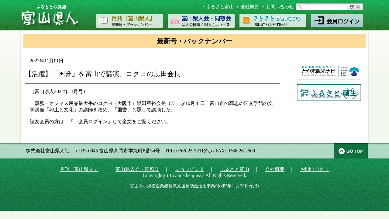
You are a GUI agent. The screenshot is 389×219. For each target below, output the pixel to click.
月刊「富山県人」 (79, 169)
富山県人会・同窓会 (137, 169)
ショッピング (189, 169)
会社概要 (250, 6)
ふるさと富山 (220, 6)
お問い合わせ (280, 6)
